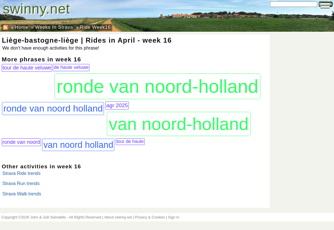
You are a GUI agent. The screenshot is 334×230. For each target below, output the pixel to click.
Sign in (173, 217)
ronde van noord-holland (157, 86)
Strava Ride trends (21, 173)
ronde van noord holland (53, 108)
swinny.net (36, 8)
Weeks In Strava (54, 27)
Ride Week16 (95, 27)
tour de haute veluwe (27, 68)
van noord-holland (179, 124)
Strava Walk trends (21, 193)
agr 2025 (117, 105)
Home (21, 27)
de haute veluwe (71, 67)
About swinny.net (118, 217)
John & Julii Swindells (48, 217)
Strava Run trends (21, 183)
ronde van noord (21, 142)
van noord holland (78, 145)
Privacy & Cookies (150, 217)
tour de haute (130, 141)
